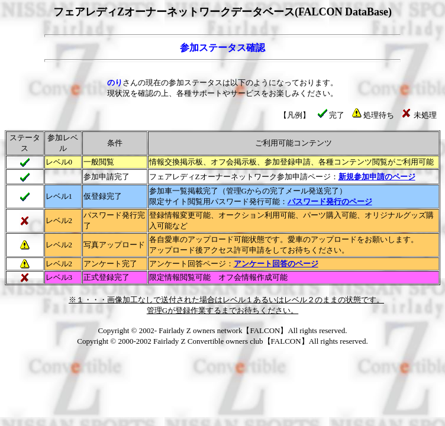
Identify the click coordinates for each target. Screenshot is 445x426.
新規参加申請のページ (376, 176)
